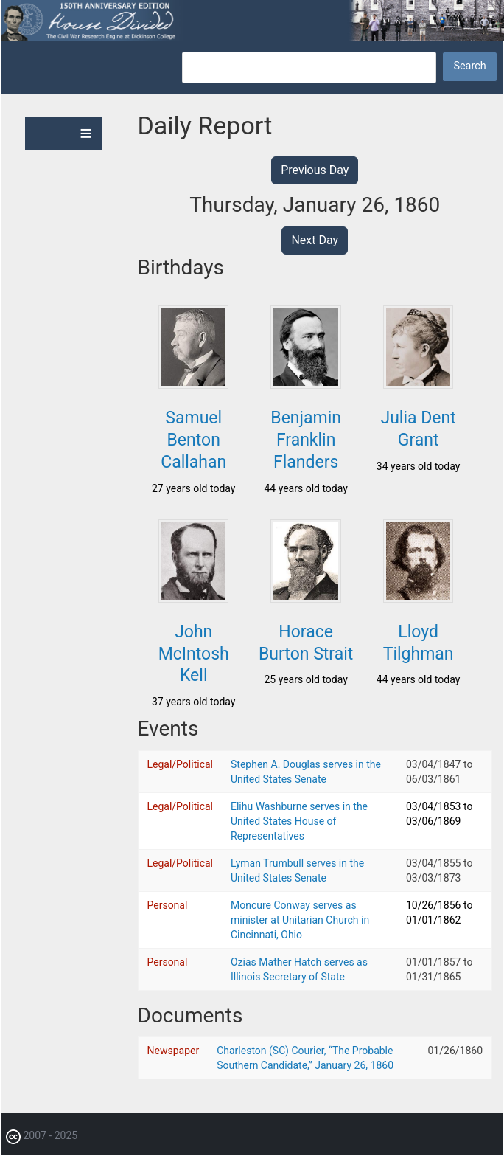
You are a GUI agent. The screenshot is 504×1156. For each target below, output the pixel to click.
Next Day (314, 240)
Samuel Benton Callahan (193, 440)
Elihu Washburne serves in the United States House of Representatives (299, 821)
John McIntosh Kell (193, 654)
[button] (193, 384)
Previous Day (315, 170)
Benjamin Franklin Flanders (305, 440)
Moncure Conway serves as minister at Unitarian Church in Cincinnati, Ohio (300, 920)
